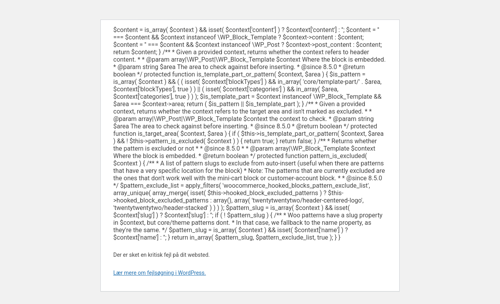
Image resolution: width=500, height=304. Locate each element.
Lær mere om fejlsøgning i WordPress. (159, 273)
